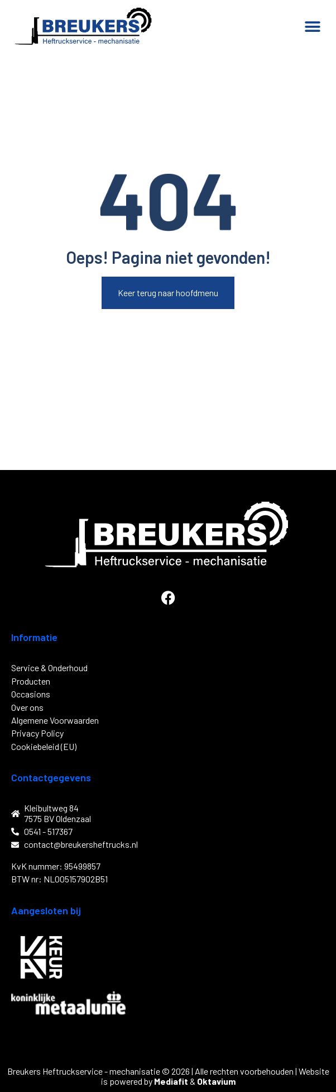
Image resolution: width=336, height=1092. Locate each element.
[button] (312, 26)
